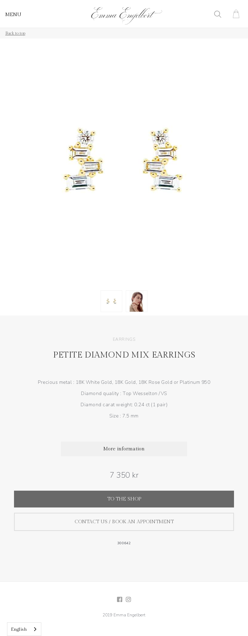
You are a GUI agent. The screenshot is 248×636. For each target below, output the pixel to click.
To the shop (124, 499)
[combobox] (24, 629)
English (19, 629)
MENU (13, 15)
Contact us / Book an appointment (124, 522)
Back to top (15, 33)
